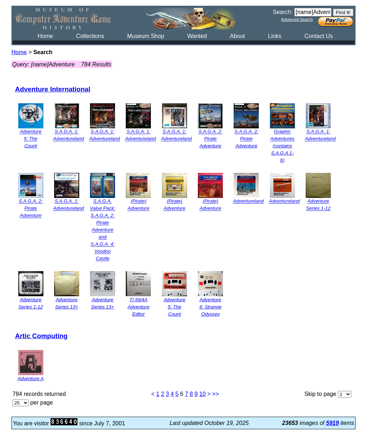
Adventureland (248, 201)
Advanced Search (297, 19)
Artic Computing (41, 336)
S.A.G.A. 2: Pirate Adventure (211, 139)
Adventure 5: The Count (31, 139)
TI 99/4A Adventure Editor (138, 307)
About (237, 36)
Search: (282, 12)
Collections (90, 36)
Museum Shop (145, 36)
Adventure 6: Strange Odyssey (210, 307)
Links (274, 36)
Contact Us (319, 36)
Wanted (197, 36)
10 (202, 394)
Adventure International (52, 89)
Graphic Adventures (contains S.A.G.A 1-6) (282, 146)
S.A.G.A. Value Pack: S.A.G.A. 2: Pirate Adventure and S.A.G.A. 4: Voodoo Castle (102, 230)
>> (215, 394)
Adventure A (31, 378)
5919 (332, 423)
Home (45, 36)
